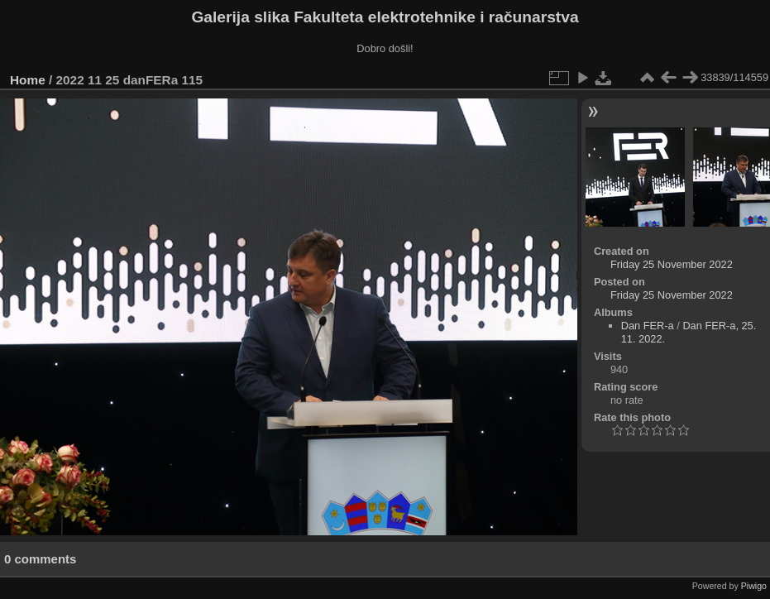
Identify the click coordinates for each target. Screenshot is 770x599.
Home (27, 80)
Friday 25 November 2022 (671, 264)
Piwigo (754, 586)
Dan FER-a (647, 325)
